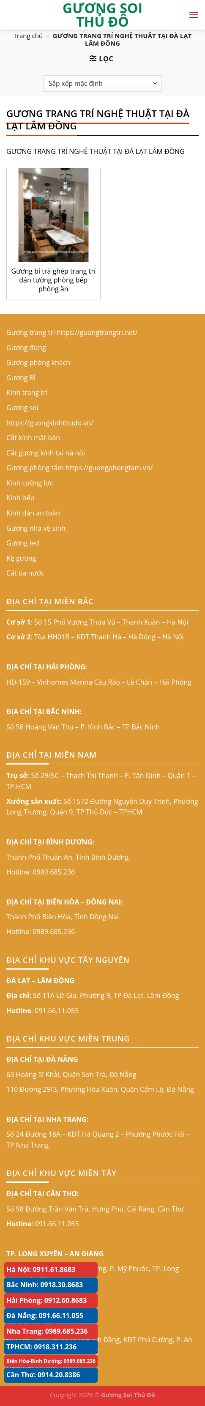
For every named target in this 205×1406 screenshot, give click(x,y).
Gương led (22, 543)
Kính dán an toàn (33, 513)
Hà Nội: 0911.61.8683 (40, 1269)
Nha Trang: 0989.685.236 (46, 1331)
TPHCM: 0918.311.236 (41, 1346)
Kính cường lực (29, 483)
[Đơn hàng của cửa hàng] (102, 83)
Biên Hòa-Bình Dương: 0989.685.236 (51, 1361)
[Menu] (194, 14)
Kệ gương (21, 558)
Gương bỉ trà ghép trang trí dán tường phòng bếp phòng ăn (53, 280)
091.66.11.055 (57, 1010)
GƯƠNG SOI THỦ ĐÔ (102, 14)
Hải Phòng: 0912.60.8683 (46, 1300)
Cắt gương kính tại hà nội (45, 453)
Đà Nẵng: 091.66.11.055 (44, 1315)
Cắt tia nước (25, 573)
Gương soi (22, 407)
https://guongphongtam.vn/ (109, 467)
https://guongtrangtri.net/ (97, 332)
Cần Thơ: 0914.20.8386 (43, 1374)
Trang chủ (28, 35)
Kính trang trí (27, 392)
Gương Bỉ (21, 377)
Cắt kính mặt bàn (33, 437)
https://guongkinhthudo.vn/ (49, 423)
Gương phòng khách (38, 362)
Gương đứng (26, 347)
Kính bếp (20, 497)
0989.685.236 (54, 872)
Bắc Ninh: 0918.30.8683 (44, 1284)
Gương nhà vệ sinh (36, 528)
